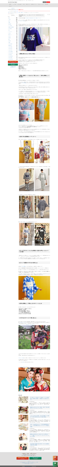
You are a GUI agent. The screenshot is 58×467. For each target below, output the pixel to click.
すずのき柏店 (10, 54)
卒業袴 (9, 22)
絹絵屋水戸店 (10, 45)
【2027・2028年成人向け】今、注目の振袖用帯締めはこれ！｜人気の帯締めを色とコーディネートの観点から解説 (39, 425)
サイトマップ (29, 461)
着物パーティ (10, 34)
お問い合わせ (26, 463)
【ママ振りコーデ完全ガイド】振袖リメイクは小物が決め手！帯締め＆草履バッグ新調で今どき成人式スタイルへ (39, 398)
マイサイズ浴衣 (23, 266)
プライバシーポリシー (31, 463)
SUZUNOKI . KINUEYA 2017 (28, 466)
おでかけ (10, 36)
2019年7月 (13, 8)
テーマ (8, 16)
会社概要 (28, 463)
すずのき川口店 (10, 48)
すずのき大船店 (10, 57)
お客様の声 (13, 66)
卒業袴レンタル (28, 4)
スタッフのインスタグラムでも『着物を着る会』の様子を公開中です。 (34, 337)
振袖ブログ (22, 12)
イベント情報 (14, 4)
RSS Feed (12, 15)
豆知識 (9, 42)
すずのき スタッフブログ (41, 4)
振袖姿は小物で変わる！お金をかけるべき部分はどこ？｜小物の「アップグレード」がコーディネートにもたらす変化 (39, 435)
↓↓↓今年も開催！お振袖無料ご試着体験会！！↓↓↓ (34, 379)
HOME (19, 12)
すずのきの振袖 (19, 4)
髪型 (9, 39)
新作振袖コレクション (34, 4)
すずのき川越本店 (11, 51)
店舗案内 (10, 4)
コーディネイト (10, 31)
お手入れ (10, 33)
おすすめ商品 (10, 28)
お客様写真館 (46, 4)
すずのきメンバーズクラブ (23, 322)
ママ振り (24, 4)
